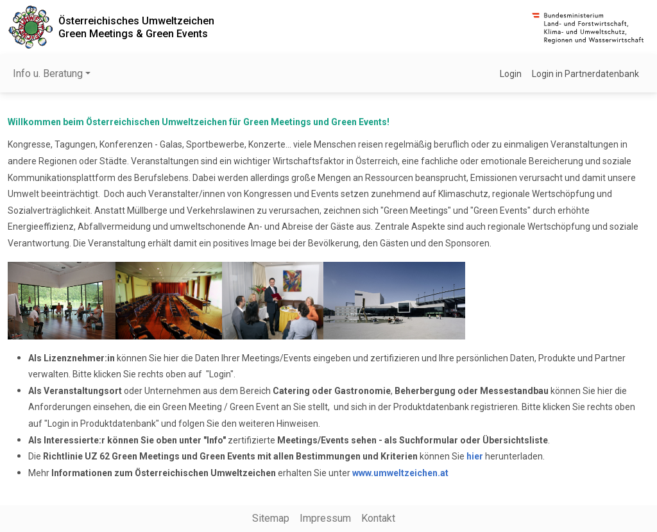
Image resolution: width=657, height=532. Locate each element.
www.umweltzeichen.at (400, 473)
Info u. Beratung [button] (48, 73)
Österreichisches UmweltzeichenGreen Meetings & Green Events (136, 27)
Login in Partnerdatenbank (585, 74)
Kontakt (378, 518)
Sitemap (270, 518)
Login (511, 74)
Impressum (325, 518)
